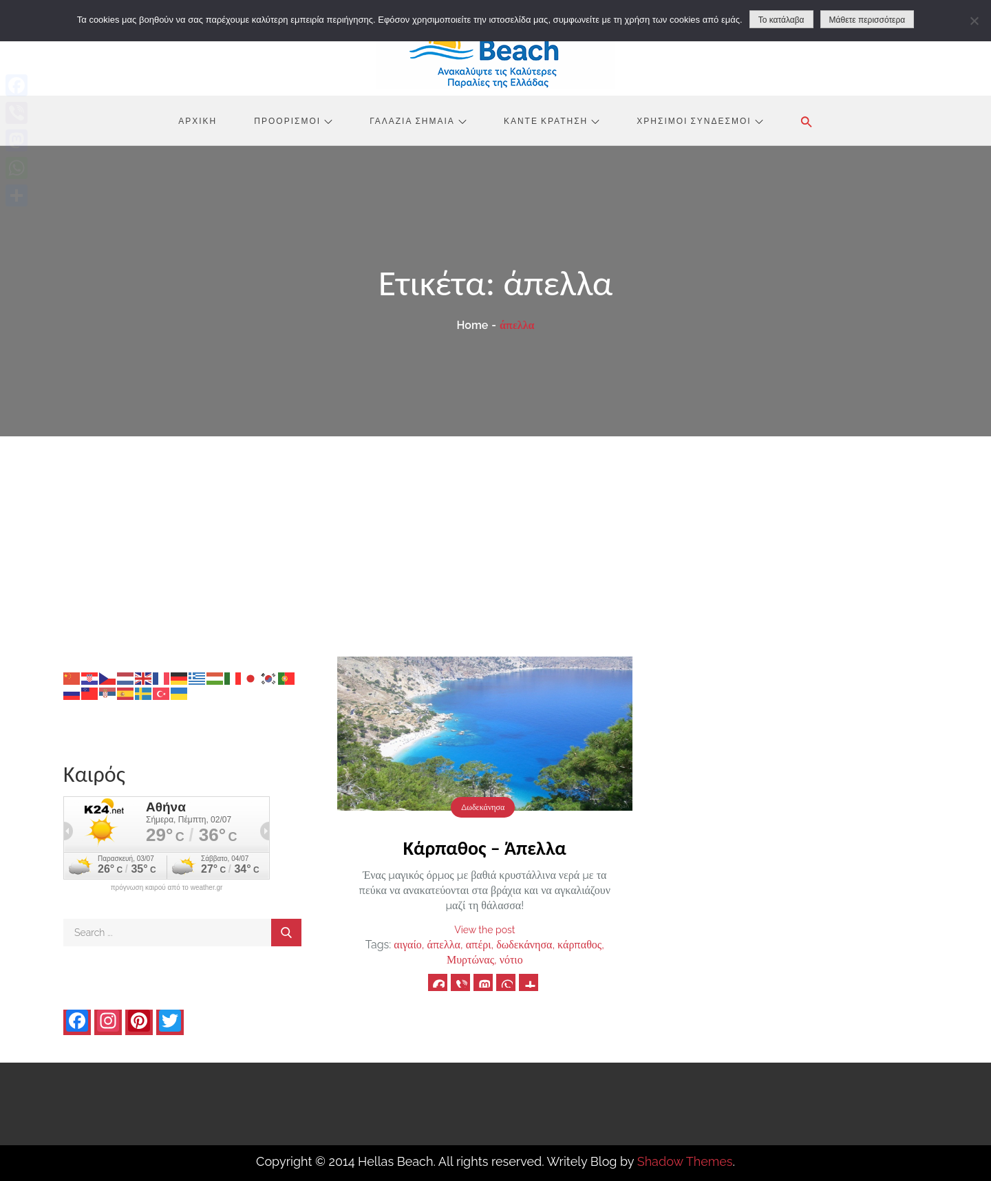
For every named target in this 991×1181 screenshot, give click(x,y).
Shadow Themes (685, 1161)
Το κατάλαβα (781, 20)
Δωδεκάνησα (482, 807)
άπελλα (443, 944)
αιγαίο (407, 944)
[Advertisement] (495, 539)
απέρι (478, 944)
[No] (974, 21)
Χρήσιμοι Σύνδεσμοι (700, 120)
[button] (806, 121)
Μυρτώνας (470, 959)
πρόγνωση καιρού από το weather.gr (167, 887)
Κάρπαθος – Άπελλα (484, 848)
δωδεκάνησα (524, 944)
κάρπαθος (579, 944)
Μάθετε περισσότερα (867, 20)
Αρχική (197, 120)
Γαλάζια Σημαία (418, 120)
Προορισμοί (293, 120)
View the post (484, 929)
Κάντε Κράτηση (551, 120)
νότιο (511, 959)
